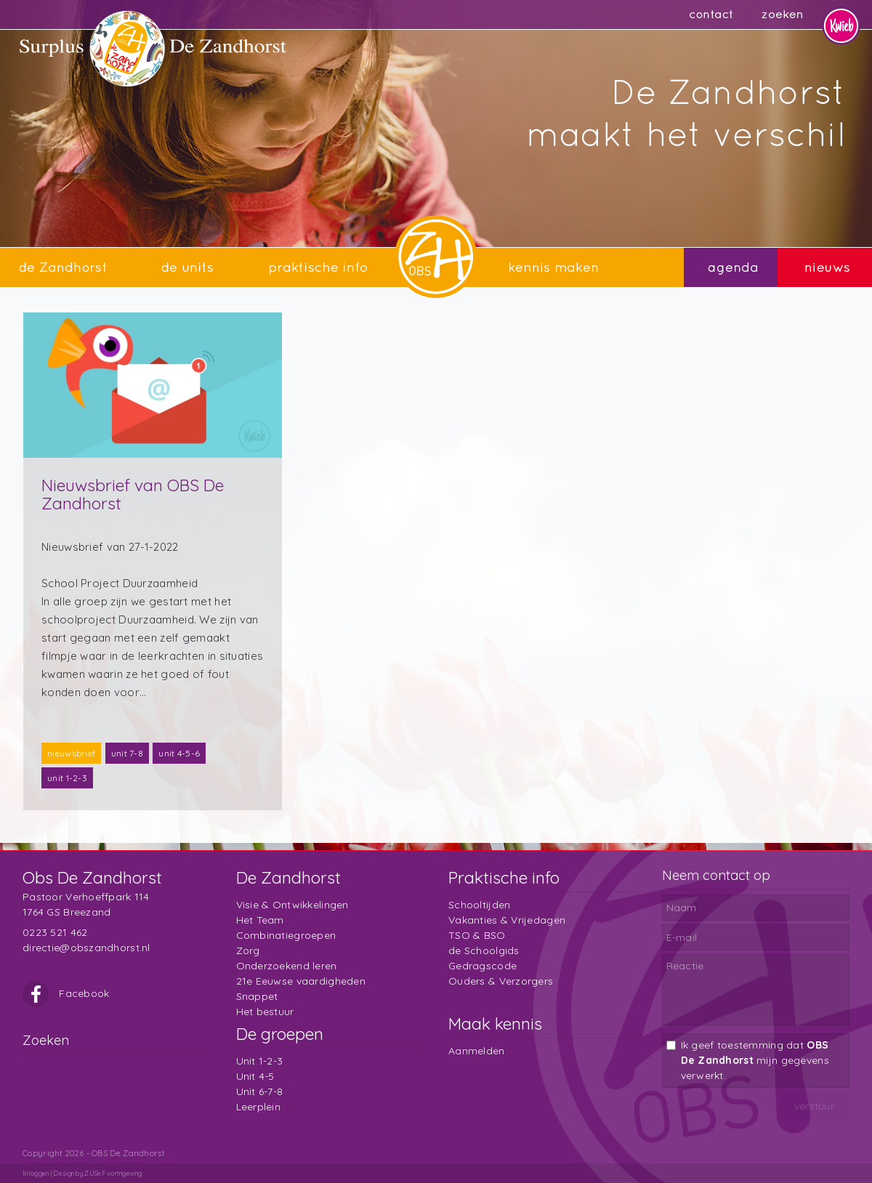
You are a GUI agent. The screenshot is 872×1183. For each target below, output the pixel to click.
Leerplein (258, 1106)
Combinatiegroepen (286, 935)
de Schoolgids (484, 950)
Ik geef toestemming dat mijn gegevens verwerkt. (755, 1060)
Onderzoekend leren (286, 965)
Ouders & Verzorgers (500, 981)
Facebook (66, 993)
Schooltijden (479, 904)
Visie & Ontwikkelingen (292, 904)
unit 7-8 (127, 753)
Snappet (257, 996)
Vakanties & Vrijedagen (506, 919)
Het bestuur (265, 1011)
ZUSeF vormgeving (113, 1173)
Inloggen (36, 1173)
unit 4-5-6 (179, 753)
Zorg (248, 950)
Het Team (260, 919)
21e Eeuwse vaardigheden (301, 981)
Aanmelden (476, 1050)
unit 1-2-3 (67, 777)
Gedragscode (482, 965)
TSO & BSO (477, 935)
